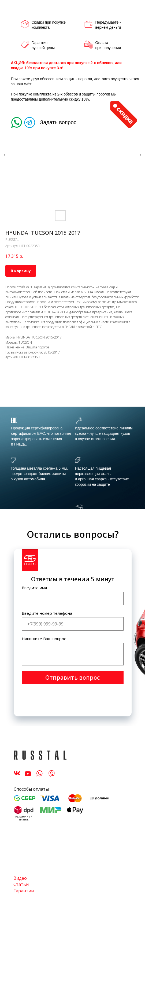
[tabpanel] (72, 459)
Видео (20, 878)
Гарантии (23, 891)
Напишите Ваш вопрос (44, 638)
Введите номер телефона (47, 613)
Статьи (21, 884)
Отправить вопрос (72, 677)
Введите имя (34, 587)
